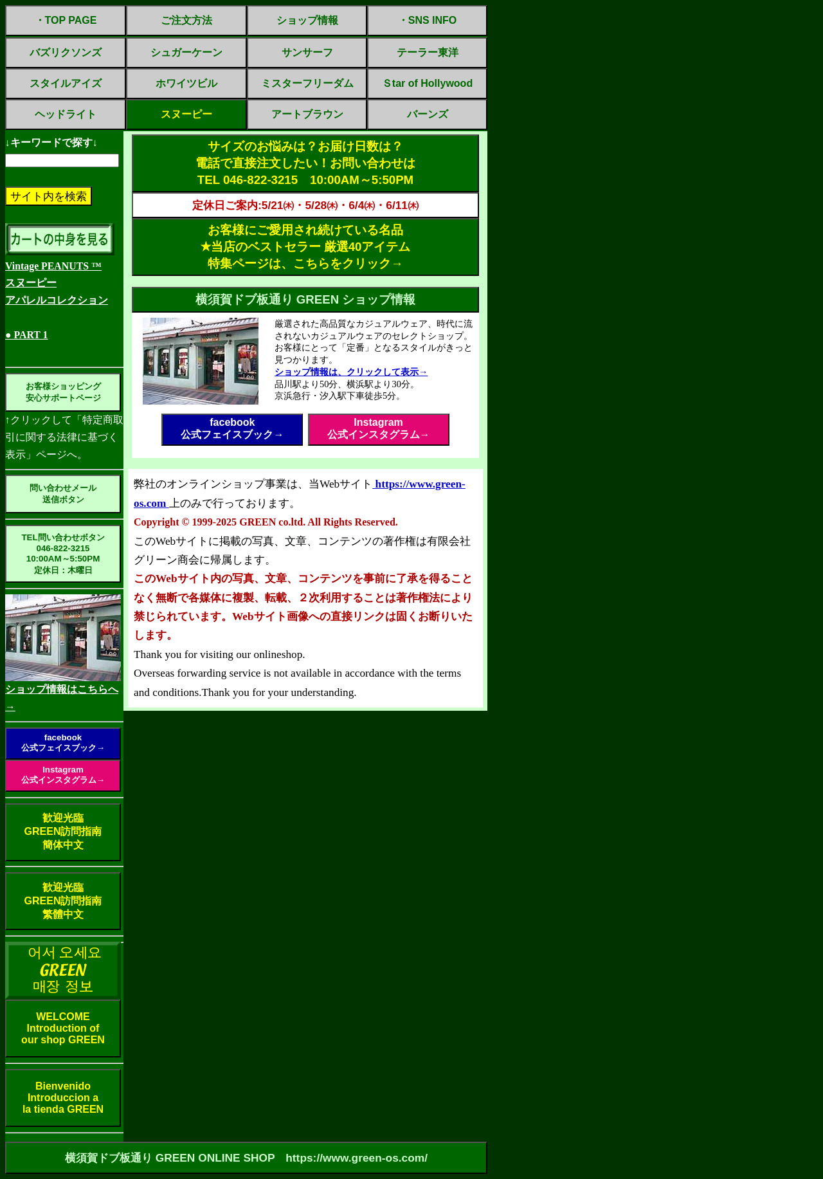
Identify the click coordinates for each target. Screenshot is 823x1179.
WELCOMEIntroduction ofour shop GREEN (63, 1028)
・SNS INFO (427, 20)
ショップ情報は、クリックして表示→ (351, 372)
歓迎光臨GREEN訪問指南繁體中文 (63, 901)
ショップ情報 (307, 20)
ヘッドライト (65, 114)
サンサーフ (307, 52)
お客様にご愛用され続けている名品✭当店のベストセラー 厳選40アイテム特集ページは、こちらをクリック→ (306, 246)
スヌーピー (186, 114)
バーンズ (427, 114)
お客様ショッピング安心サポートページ (63, 392)
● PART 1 (26, 334)
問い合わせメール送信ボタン (63, 493)
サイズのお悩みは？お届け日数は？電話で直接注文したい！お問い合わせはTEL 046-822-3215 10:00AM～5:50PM (305, 163)
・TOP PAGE (66, 20)
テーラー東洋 (427, 52)
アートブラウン (307, 114)
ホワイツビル (186, 83)
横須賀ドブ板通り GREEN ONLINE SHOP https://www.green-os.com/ (246, 1157)
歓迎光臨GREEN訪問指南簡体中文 (63, 831)
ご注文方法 (186, 20)
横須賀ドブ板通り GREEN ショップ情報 (305, 299)
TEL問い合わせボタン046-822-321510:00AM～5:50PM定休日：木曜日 (62, 554)
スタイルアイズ (66, 83)
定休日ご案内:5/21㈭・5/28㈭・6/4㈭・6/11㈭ (305, 205)
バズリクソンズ (66, 52)
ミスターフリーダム (307, 83)
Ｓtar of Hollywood (427, 83)
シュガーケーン (186, 52)
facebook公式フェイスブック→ (63, 743)
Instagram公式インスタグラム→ (63, 775)
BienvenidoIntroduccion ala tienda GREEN (63, 1098)
